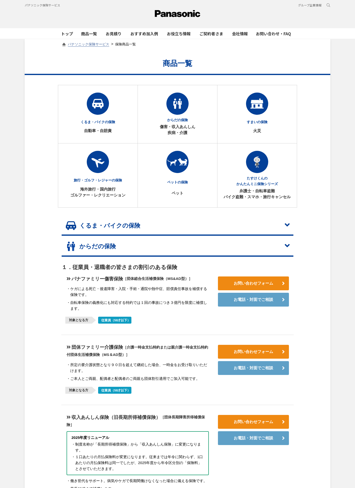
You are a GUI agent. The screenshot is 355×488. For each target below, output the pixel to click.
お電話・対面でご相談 (259, 304)
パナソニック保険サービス (42, 5)
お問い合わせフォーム (259, 288)
